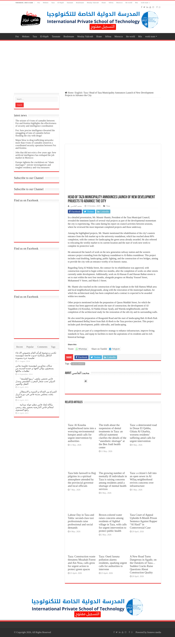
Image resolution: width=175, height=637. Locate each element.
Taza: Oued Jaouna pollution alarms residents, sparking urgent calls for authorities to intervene (113, 563)
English (78, 92)
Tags (53, 347)
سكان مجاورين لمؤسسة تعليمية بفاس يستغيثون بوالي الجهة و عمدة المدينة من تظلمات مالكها (34, 368)
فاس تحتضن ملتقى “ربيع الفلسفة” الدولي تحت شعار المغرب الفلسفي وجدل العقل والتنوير (35, 381)
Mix (136, 3)
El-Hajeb (61, 3)
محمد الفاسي (76, 206)
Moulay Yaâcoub (93, 3)
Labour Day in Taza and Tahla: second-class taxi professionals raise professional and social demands (81, 521)
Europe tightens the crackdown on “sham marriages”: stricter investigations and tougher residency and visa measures (34, 165)
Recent (19, 347)
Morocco (119, 3)
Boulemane (80, 3)
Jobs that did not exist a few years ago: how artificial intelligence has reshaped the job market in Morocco (35, 155)
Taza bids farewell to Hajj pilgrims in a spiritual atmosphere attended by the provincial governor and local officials (82, 479)
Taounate (70, 3)
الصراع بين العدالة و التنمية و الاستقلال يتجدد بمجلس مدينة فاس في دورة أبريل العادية (36, 394)
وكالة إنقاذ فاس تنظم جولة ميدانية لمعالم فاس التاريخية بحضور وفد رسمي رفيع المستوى (34, 407)
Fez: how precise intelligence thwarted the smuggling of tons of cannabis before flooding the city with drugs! (35, 133)
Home (69, 92)
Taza (52, 3)
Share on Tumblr (99, 349)
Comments (42, 347)
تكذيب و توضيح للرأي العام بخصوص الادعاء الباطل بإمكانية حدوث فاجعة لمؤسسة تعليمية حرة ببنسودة (35, 355)
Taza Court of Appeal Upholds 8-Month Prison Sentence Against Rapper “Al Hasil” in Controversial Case (143, 521)
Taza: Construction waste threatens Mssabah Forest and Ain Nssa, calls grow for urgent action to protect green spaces (82, 563)
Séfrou (111, 3)
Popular (30, 347)
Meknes (45, 3)
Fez (38, 3)
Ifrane (104, 3)
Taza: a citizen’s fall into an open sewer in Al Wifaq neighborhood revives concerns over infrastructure (143, 479)
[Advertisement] (87, 64)
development (78, 364)
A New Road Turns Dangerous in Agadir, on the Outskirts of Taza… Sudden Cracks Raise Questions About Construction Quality (143, 564)
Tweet (71, 349)
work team (144, 3)
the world (128, 3)
